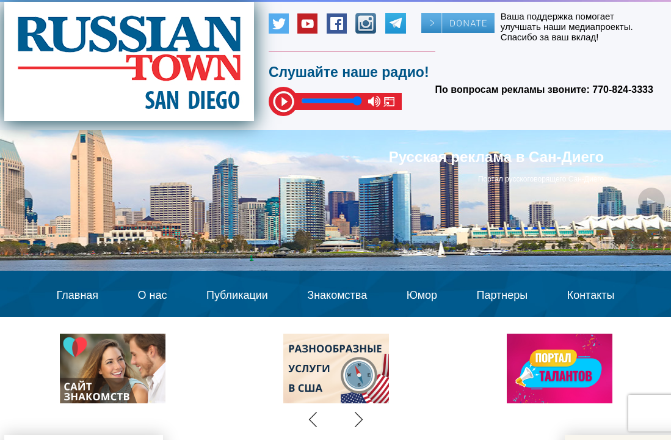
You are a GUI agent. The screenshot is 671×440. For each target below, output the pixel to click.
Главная (78, 295)
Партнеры (502, 295)
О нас (152, 295)
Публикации (237, 295)
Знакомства (337, 295)
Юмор (422, 295)
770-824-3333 (622, 89)
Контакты (591, 295)
